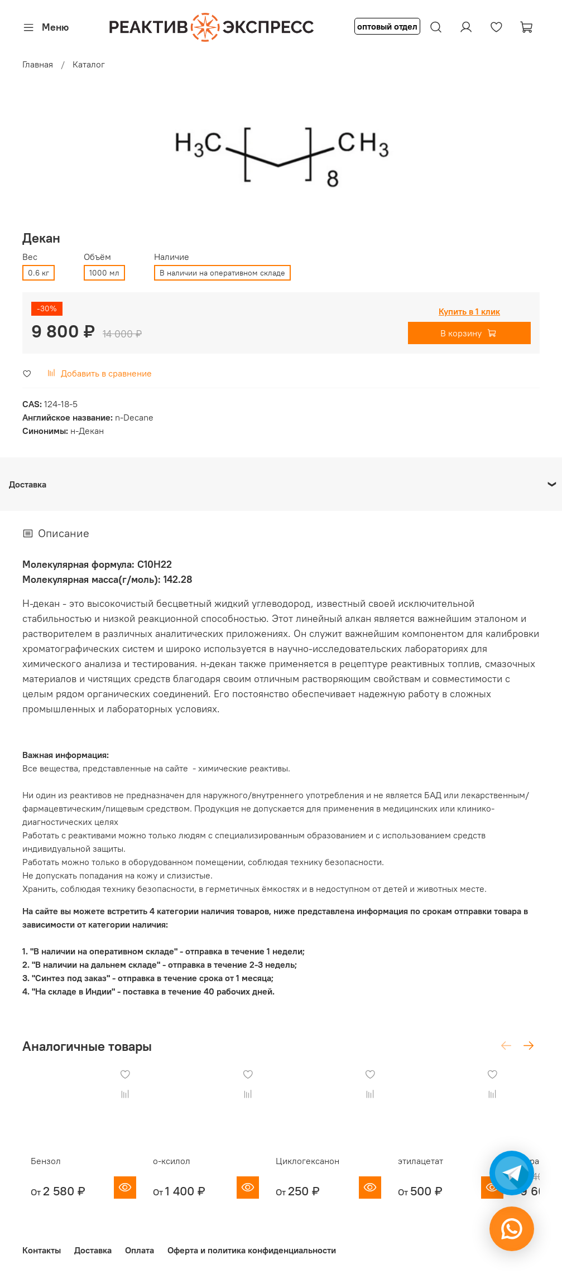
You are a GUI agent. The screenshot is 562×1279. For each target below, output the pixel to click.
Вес (29, 257)
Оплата (139, 1250)
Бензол (37, 1171)
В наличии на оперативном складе (222, 273)
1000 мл (104, 273)
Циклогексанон (321, 1171)
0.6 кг (38, 273)
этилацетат (445, 1171)
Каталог (89, 64)
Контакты (41, 1250)
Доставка (93, 1250)
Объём (97, 257)
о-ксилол (174, 1171)
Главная (37, 64)
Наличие (171, 257)
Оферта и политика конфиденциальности (251, 1250)
